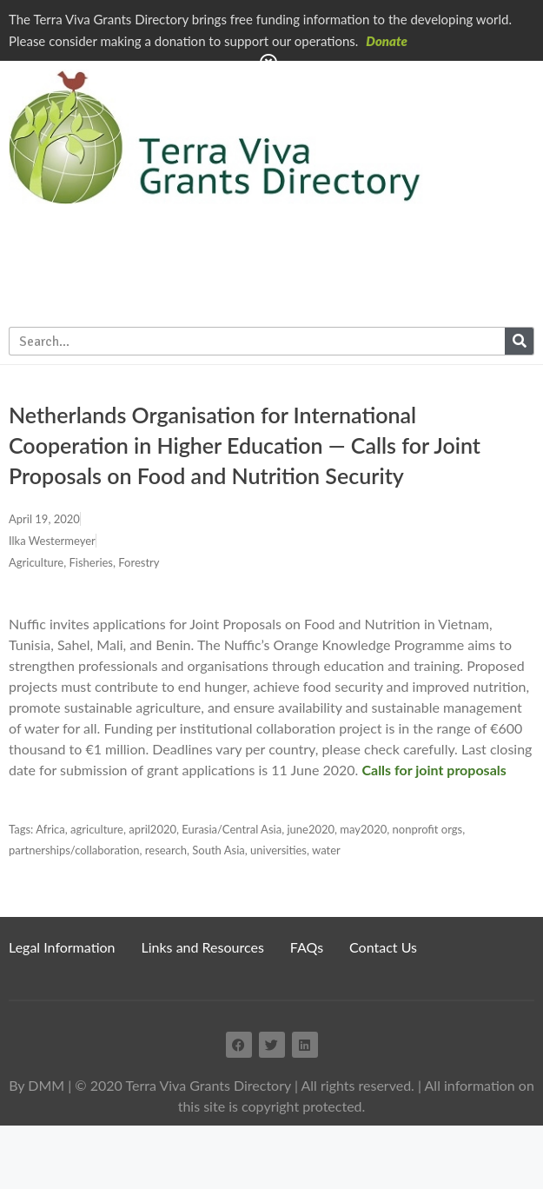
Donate (386, 41)
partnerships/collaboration (74, 850)
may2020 (363, 829)
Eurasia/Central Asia (231, 829)
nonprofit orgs (428, 829)
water (326, 850)
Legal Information (62, 947)
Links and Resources (203, 947)
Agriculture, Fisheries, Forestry (84, 562)
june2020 (310, 829)
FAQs (306, 947)
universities (278, 850)
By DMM (36, 1085)
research (166, 850)
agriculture (96, 829)
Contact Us (383, 947)
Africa (50, 829)
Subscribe (496, 209)
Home (460, 89)
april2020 (152, 829)
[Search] (519, 341)
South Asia (218, 850)
